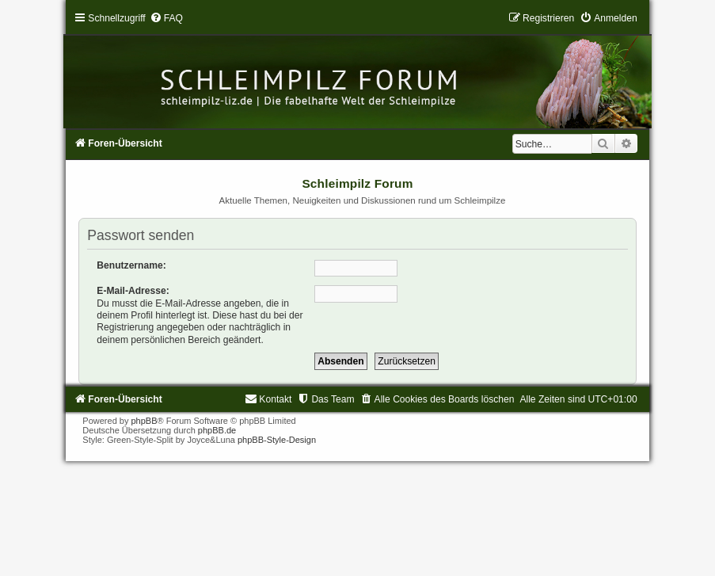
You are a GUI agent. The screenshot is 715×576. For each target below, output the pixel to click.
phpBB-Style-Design (277, 439)
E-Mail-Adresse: (133, 290)
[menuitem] (166, 18)
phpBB (144, 420)
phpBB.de (217, 430)
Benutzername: (131, 265)
